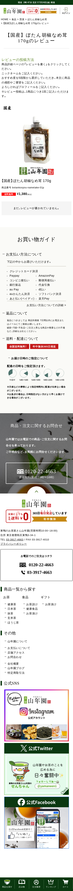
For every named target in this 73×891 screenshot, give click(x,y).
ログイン (66, 10)
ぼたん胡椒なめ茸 (37, 19)
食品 (14, 19)
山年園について (17, 641)
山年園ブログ (16, 668)
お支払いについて (19, 647)
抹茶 (10, 613)
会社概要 (13, 663)
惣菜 (22, 19)
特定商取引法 (16, 672)
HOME (4, 19)
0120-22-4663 (36, 564)
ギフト (45, 597)
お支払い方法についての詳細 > (46, 305)
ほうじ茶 (13, 622)
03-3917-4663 (14, 539)
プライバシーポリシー (13, 543)
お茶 (6, 597)
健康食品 (32, 608)
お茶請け (32, 604)
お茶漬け (32, 613)
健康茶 (12, 604)
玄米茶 (12, 617)
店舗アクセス (16, 652)
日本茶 (12, 608)
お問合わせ (15, 657)
